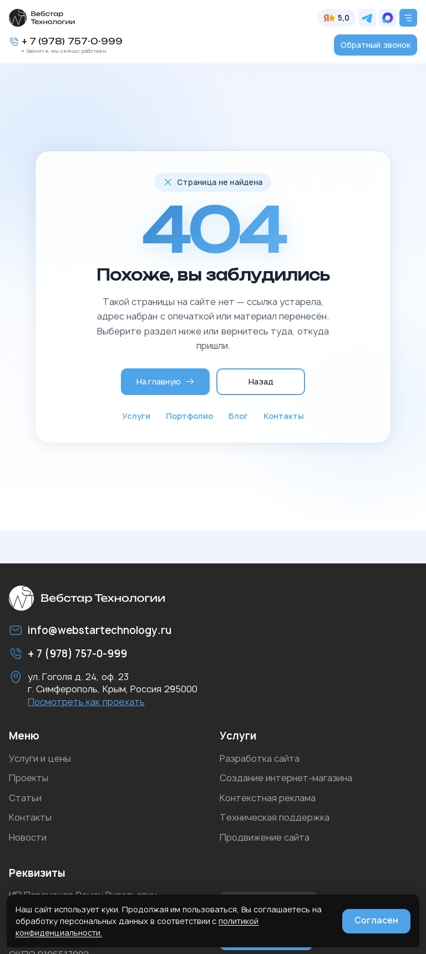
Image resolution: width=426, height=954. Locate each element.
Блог (238, 416)
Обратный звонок (375, 44)
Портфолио (189, 416)
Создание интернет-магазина (286, 778)
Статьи (25, 798)
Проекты (28, 778)
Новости (28, 837)
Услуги (136, 416)
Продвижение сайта (265, 837)
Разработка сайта (260, 758)
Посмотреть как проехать (86, 702)
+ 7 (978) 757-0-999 (72, 42)
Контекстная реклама (268, 798)
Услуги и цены (40, 758)
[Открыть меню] (408, 18)
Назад (260, 381)
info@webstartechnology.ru (99, 630)
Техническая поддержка (274, 817)
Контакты (283, 416)
